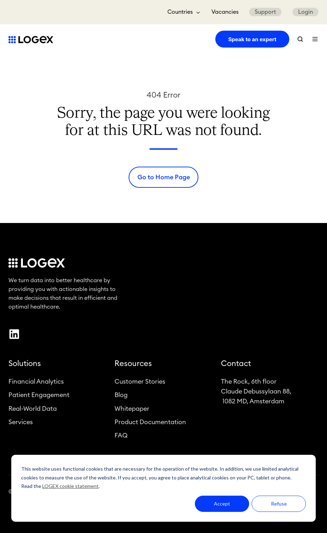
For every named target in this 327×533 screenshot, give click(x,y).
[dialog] (163, 488)
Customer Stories (140, 382)
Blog (121, 396)
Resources (133, 364)
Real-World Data (32, 409)
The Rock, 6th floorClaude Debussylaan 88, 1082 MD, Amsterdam (256, 392)
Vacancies (225, 12)
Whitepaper (132, 409)
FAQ (121, 436)
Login (305, 12)
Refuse (279, 504)
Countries (180, 12)
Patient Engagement (38, 396)
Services (20, 423)
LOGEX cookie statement (70, 486)
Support (265, 12)
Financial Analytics (36, 382)
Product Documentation (150, 423)
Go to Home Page (163, 177)
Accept (222, 504)
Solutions (24, 364)
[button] (300, 39)
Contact (236, 364)
